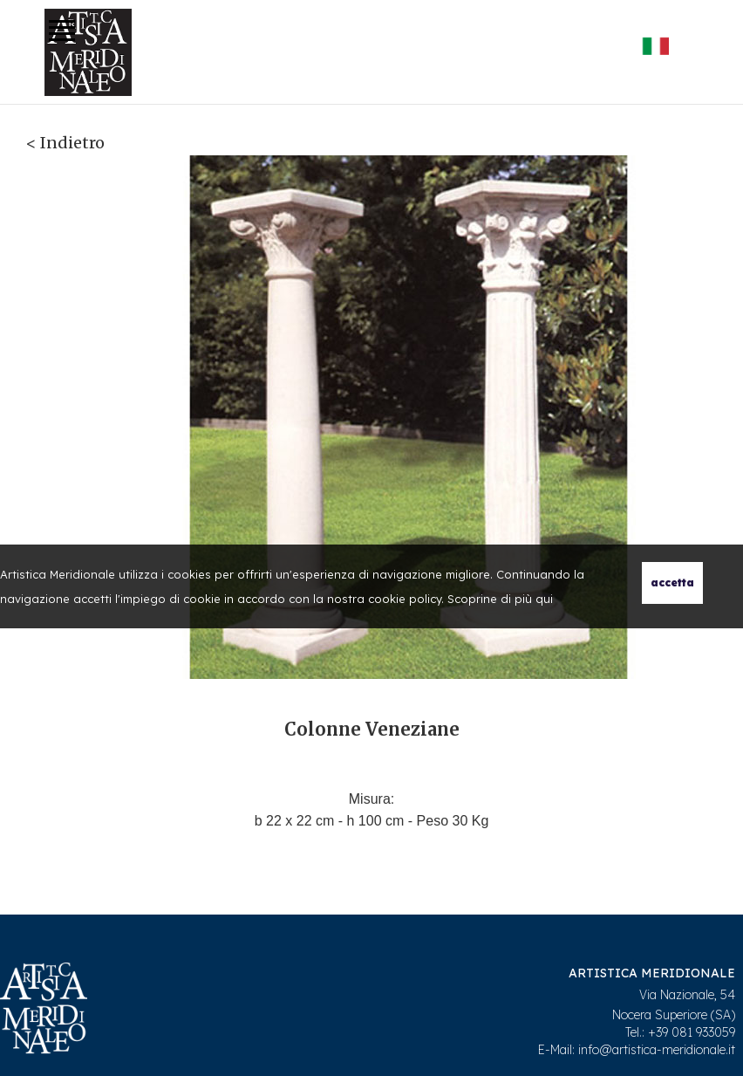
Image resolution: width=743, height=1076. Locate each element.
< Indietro (65, 143)
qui (544, 599)
